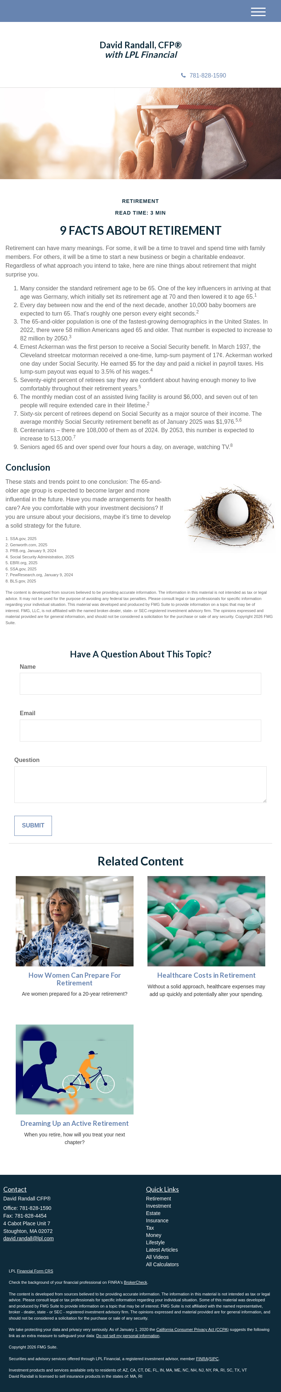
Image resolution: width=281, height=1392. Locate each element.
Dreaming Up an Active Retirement (74, 1123)
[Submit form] (33, 826)
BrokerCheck (135, 1282)
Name (28, 667)
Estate (153, 1213)
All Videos (157, 1257)
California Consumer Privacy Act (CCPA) (192, 1329)
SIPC (214, 1359)
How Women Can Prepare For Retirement (75, 979)
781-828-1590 (203, 75)
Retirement (158, 1199)
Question (27, 760)
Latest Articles (162, 1250)
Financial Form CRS (35, 1271)
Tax (150, 1228)
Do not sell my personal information (127, 1335)
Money (153, 1235)
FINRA (202, 1359)
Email (27, 713)
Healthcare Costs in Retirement (206, 975)
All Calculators (162, 1264)
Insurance (157, 1220)
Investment (158, 1206)
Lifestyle (155, 1242)
